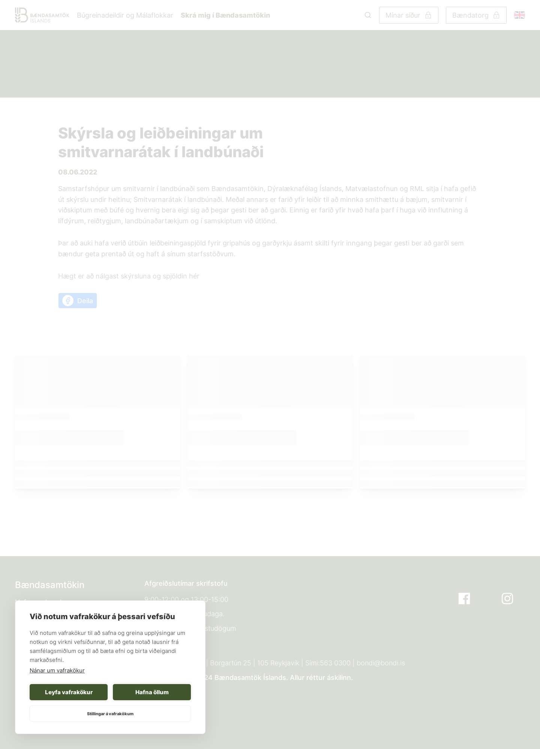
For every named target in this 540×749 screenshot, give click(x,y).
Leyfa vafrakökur (69, 692)
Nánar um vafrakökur (57, 670)
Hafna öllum (152, 692)
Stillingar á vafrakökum (110, 713)
